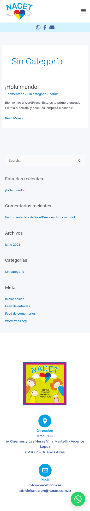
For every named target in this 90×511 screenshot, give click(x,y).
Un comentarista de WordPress (27, 217)
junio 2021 (12, 244)
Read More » (14, 117)
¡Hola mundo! (22, 87)
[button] (83, 11)
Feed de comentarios (20, 313)
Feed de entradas (17, 306)
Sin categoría (37, 94)
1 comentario (14, 94)
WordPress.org (16, 321)
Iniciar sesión (14, 299)
